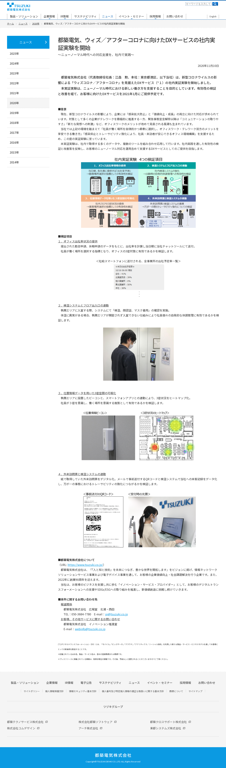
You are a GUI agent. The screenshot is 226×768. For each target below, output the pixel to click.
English (213, 16)
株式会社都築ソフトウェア (95, 722)
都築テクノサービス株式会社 (25, 722)
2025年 (14, 53)
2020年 (14, 103)
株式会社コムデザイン (21, 728)
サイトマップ (195, 691)
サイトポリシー (32, 691)
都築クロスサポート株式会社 (168, 722)
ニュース (107, 16)
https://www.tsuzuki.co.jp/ (85, 565)
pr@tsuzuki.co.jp (116, 614)
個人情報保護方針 (54, 691)
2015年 (14, 152)
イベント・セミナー (131, 16)
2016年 (14, 142)
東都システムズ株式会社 (165, 728)
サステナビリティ (85, 16)
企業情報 (49, 16)
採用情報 (155, 16)
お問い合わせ (174, 16)
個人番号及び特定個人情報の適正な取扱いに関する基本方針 (133, 691)
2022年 (14, 83)
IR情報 (64, 16)
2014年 (14, 162)
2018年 (14, 123)
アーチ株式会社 (88, 728)
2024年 (14, 63)
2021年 (14, 93)
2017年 (14, 132)
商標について (176, 691)
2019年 (14, 113)
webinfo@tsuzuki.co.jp (90, 629)
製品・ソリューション (24, 16)
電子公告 (86, 682)
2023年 (14, 73)
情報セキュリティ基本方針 (82, 691)
